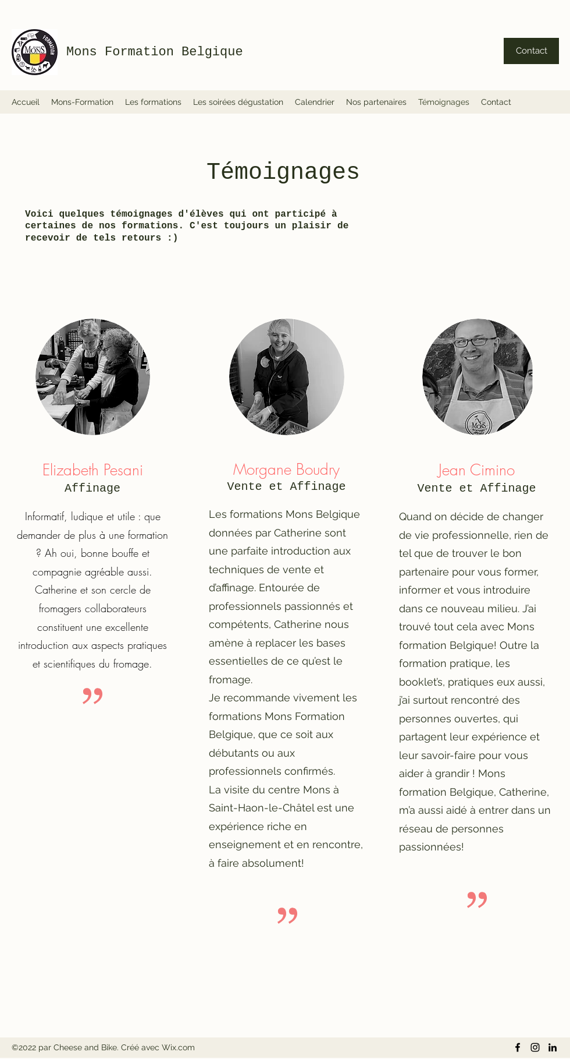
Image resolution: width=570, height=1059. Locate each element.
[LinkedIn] (552, 1047)
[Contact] (531, 51)
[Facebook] (517, 1047)
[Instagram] (535, 1047)
